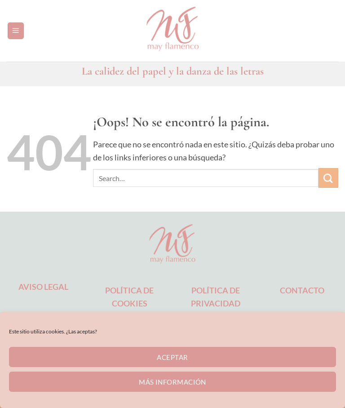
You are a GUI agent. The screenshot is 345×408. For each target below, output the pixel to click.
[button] (16, 30)
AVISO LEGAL (43, 287)
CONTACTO (302, 290)
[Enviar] (328, 178)
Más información (172, 382)
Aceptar (172, 357)
